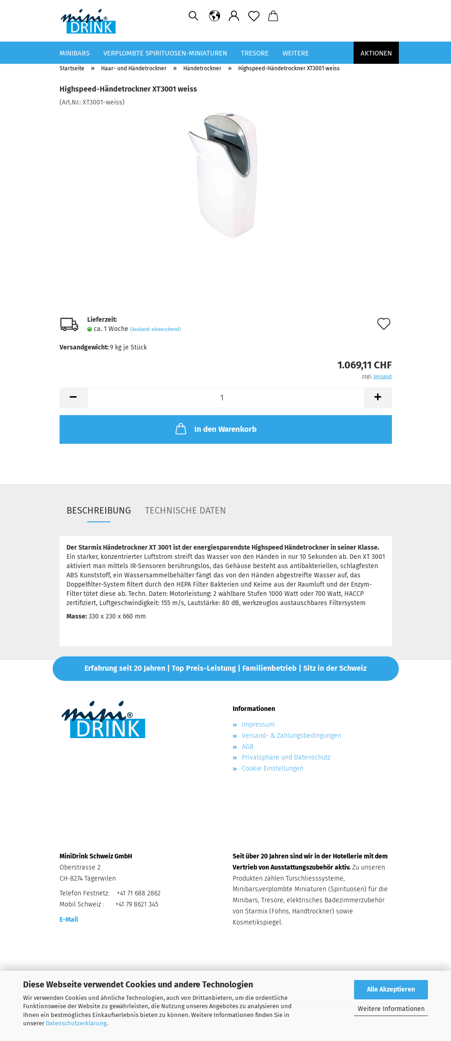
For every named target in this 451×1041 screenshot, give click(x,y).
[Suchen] (193, 16)
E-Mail (69, 920)
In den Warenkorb (215, 428)
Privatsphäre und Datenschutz (286, 757)
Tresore (255, 53)
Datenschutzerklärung (76, 1023)
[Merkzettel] (254, 16)
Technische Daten (185, 510)
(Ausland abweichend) (155, 329)
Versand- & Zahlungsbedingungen (291, 736)
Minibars (75, 53)
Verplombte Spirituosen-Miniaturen (165, 53)
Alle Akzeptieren (391, 989)
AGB (247, 747)
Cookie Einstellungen (272, 768)
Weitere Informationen (391, 1009)
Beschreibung (98, 510)
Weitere (296, 53)
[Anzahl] (225, 397)
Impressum (258, 725)
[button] (215, 16)
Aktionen (376, 53)
